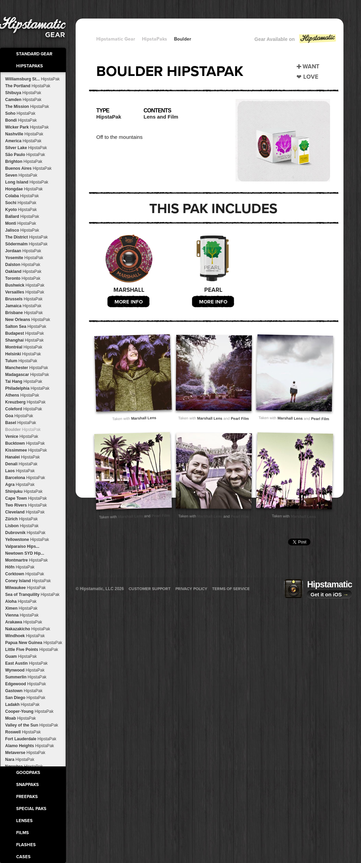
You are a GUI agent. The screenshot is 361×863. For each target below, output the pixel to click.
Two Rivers (26, 505)
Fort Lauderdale (30, 739)
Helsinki (23, 354)
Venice (21, 436)
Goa (19, 415)
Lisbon (22, 525)
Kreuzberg (25, 402)
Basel (20, 422)
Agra (19, 484)
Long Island (26, 182)
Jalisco (22, 230)
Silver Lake (26, 147)
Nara (19, 759)
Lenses (24, 820)
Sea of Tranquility (32, 594)
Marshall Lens (143, 418)
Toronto (22, 278)
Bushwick (24, 285)
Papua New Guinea (33, 642)
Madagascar (27, 374)
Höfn (19, 567)
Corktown (24, 574)
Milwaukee (25, 587)
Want (311, 66)
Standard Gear (34, 54)
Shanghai (24, 340)
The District (26, 237)
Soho (20, 113)
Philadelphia (27, 388)
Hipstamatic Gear (115, 39)
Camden (23, 99)
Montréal (23, 347)
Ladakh (22, 704)
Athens (22, 395)
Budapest (24, 333)
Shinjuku (24, 491)
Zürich (21, 519)
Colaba (22, 195)
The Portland (27, 86)
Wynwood (24, 670)
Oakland (23, 271)
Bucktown (25, 443)
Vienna (22, 615)
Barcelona (25, 477)
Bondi (21, 120)
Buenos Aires (28, 168)
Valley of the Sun (31, 725)
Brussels (24, 299)
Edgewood (25, 684)
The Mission (27, 106)
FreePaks (27, 796)
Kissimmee (26, 450)
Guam (21, 656)
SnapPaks (27, 784)
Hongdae (24, 189)
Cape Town (26, 498)
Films (22, 833)
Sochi (20, 202)
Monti (20, 223)
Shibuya (23, 92)
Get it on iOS (329, 594)
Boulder (23, 429)
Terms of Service (231, 588)
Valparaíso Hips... (22, 546)
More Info (128, 302)
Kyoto (21, 209)
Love (310, 76)
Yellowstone (27, 539)
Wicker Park (27, 127)
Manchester (26, 367)
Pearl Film (240, 418)
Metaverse (25, 752)
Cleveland (25, 512)
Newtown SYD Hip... (24, 553)
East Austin (26, 663)
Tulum (21, 360)
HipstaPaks (29, 66)
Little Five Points (31, 649)
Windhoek (25, 635)
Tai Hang (23, 381)
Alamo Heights (29, 745)
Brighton (23, 161)
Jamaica (23, 305)
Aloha (20, 601)
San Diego (25, 697)
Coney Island (28, 580)
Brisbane (24, 312)
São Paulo (25, 154)
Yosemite (24, 257)
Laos (20, 470)
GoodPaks (28, 772)
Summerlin (25, 677)
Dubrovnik (25, 532)
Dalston (22, 264)
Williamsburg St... (32, 79)
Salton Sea (25, 326)
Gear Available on (295, 40)
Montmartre (26, 560)
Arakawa (23, 622)
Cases (23, 857)
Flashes (26, 845)
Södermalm (26, 244)
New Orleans (27, 319)
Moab (20, 718)
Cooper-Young (29, 711)
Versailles (24, 292)
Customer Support (150, 588)
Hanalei (22, 457)
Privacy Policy (191, 588)
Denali (21, 464)
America (23, 141)
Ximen (21, 608)
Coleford (23, 409)
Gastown (24, 690)
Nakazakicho (27, 629)
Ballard (22, 216)
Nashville (24, 134)
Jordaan (23, 250)
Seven (21, 175)
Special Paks (31, 808)
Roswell (23, 732)
